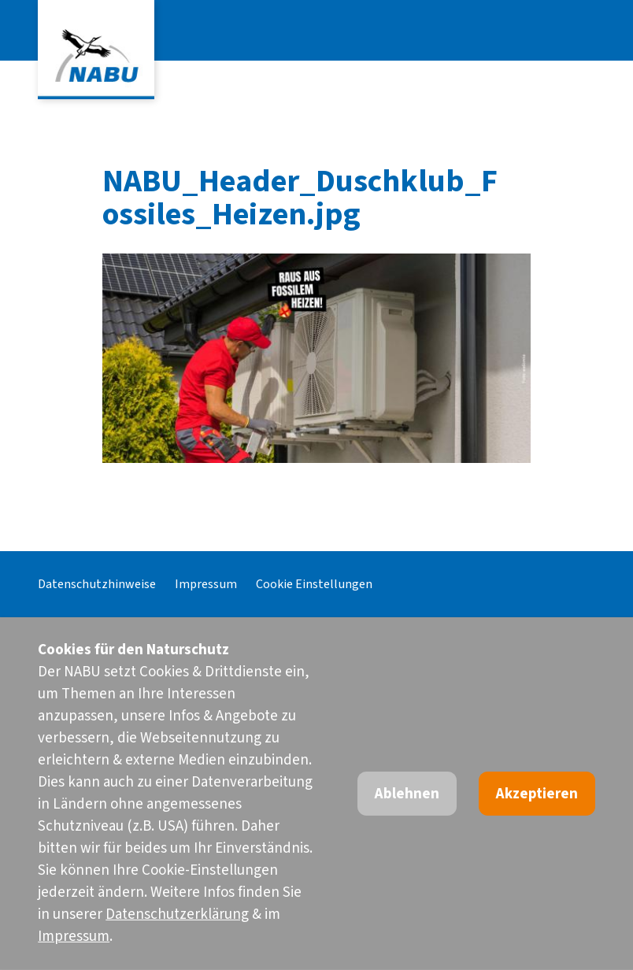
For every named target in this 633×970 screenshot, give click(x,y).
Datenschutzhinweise (97, 584)
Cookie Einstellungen (314, 584)
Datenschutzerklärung (177, 914)
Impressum (206, 584)
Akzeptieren (537, 794)
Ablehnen (407, 794)
